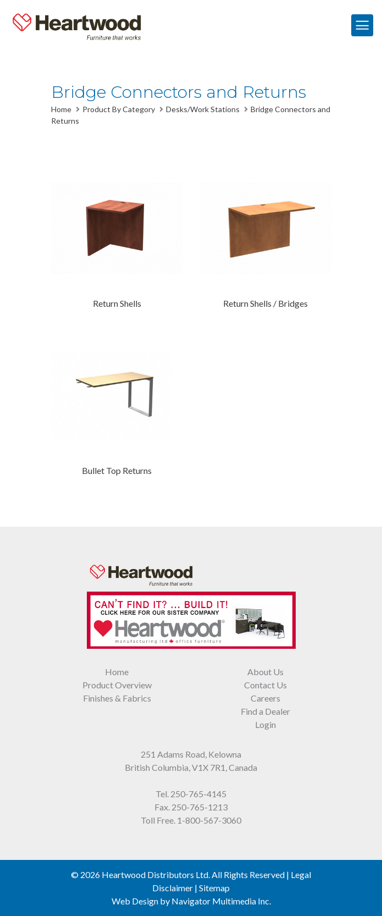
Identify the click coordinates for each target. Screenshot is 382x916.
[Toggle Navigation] (362, 25)
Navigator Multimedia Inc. (221, 901)
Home (61, 109)
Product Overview (117, 685)
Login (265, 724)
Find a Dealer (265, 711)
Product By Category (118, 109)
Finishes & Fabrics (117, 698)
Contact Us (265, 685)
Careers (265, 698)
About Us (265, 671)
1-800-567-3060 (209, 820)
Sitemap (214, 887)
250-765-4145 (198, 793)
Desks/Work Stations (203, 109)
